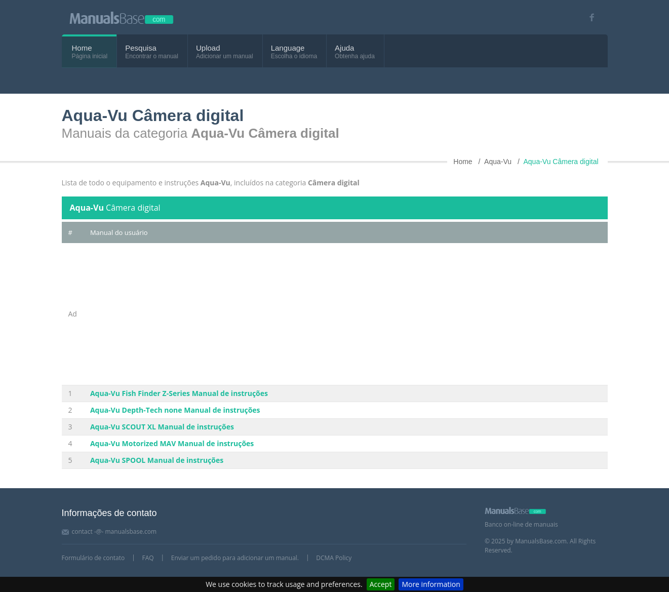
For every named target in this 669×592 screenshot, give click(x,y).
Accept (381, 584)
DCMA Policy (333, 558)
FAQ (147, 558)
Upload (208, 48)
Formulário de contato (93, 558)
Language (288, 48)
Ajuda (344, 48)
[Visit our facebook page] (588, 17)
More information (431, 584)
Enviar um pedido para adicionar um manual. (235, 558)
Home (82, 48)
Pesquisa (140, 48)
